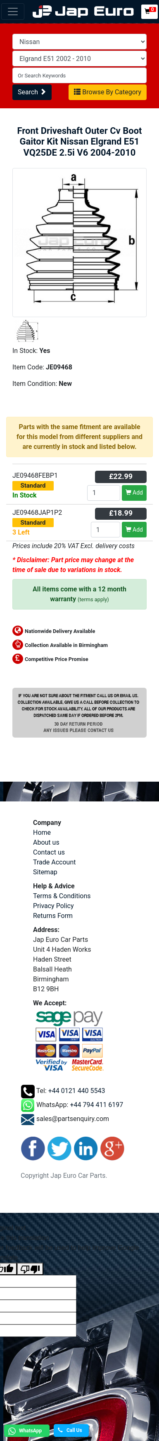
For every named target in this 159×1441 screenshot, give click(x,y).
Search (32, 92)
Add (134, 492)
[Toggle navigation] (12, 11)
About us (46, 842)
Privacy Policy (53, 906)
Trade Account (54, 862)
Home (42, 832)
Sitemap (45, 872)
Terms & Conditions (62, 896)
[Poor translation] (30, 1269)
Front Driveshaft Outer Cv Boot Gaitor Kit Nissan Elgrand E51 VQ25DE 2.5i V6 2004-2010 (79, 142)
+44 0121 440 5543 (76, 1091)
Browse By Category (107, 92)
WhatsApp (24, 1431)
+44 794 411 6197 (96, 1105)
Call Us (70, 1430)
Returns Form (53, 916)
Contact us (49, 852)
